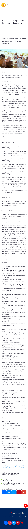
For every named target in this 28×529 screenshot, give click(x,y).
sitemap (24, 516)
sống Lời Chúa (10, 5)
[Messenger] (8, 492)
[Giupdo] (22, 523)
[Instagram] (10, 523)
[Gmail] (24, 492)
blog (23, 513)
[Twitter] (14, 492)
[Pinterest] (19, 492)
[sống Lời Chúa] (3, 5)
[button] (26, 506)
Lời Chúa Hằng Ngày (14, 473)
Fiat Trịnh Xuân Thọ (12, 474)
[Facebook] (4, 492)
